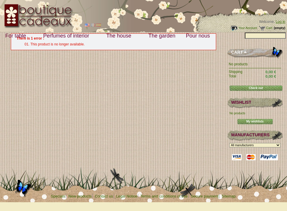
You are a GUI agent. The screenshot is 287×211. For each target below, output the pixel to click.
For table (17, 36)
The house (120, 36)
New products (79, 196)
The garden (161, 36)
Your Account (247, 28)
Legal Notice (126, 196)
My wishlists (255, 121)
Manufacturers (250, 134)
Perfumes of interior (67, 36)
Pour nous (199, 36)
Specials (58, 196)
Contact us (104, 196)
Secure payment (204, 196)
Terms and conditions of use (164, 196)
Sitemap (229, 196)
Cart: (269, 28)
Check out (256, 88)
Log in (280, 22)
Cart (237, 52)
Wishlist (241, 102)
